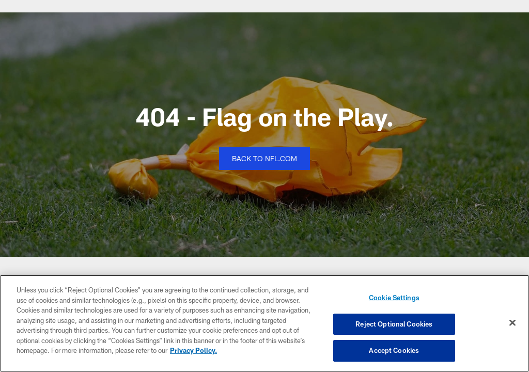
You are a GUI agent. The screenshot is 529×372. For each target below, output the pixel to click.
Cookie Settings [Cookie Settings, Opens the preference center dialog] (394, 297)
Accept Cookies (394, 350)
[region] (264, 323)
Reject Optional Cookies (393, 324)
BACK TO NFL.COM (264, 158)
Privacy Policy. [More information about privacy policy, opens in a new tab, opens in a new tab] (193, 350)
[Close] (512, 323)
